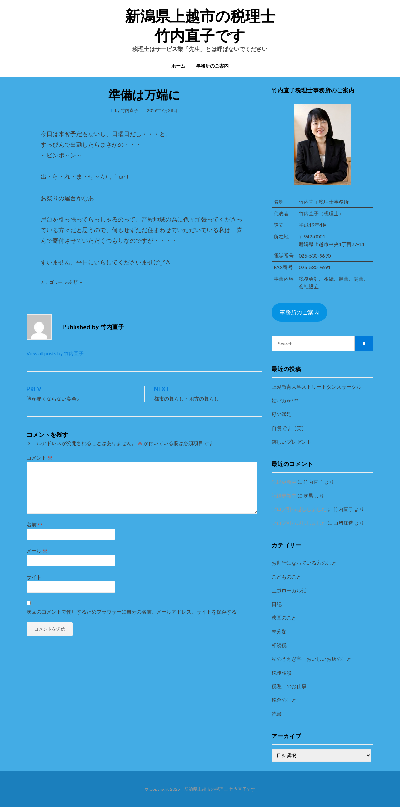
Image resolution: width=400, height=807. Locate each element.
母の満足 (282, 414)
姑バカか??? (285, 400)
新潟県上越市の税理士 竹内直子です (219, 789)
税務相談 (282, 673)
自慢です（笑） (289, 428)
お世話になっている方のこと (304, 563)
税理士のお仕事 (289, 686)
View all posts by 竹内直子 (55, 353)
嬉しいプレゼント (292, 442)
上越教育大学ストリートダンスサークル (317, 387)
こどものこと (287, 577)
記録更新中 (284, 482)
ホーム (178, 66)
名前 (34, 524)
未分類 (71, 282)
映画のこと (284, 618)
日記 (277, 604)
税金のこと (284, 700)
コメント (39, 458)
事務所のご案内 (212, 66)
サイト (34, 577)
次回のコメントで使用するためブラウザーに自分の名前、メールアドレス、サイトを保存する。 (134, 612)
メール (37, 551)
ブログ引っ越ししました (299, 509)
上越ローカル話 (289, 590)
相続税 (279, 645)
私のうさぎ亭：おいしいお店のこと (312, 659)
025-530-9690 (315, 255)
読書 (277, 714)
